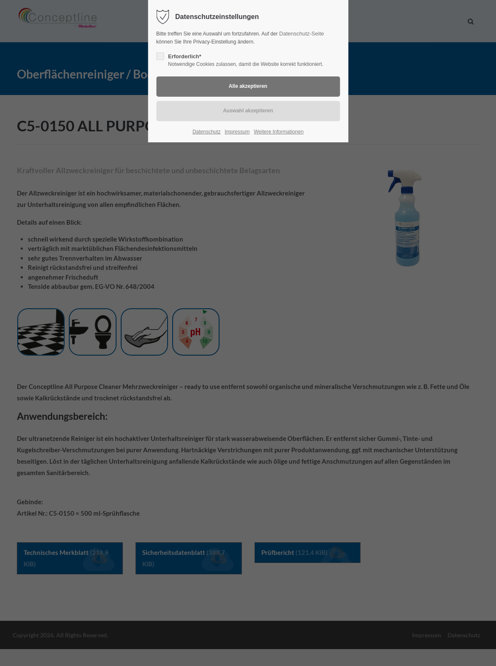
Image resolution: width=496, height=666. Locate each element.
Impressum (237, 132)
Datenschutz (206, 132)
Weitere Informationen (279, 132)
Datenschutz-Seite (301, 33)
